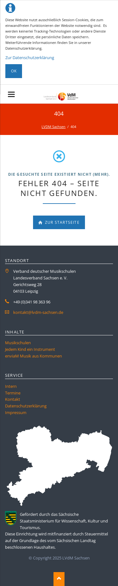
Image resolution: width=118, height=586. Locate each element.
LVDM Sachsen (53, 126)
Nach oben (59, 579)
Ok (14, 71)
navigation (11, 94)
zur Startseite (62, 222)
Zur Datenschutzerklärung (29, 57)
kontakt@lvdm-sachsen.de (38, 312)
